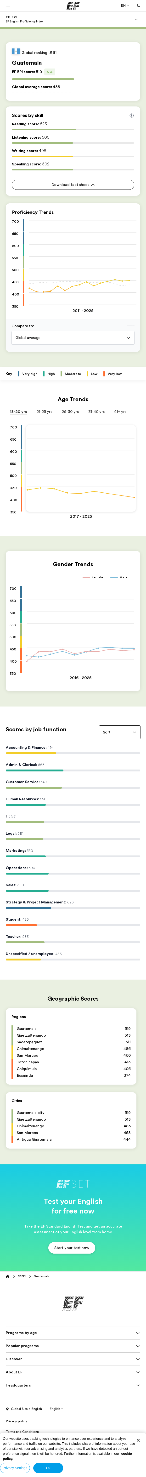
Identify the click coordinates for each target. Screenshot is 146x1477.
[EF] (73, 6)
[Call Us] (138, 6)
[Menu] (136, 19)
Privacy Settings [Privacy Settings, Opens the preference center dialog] (15, 1468)
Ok (48, 1468)
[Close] (138, 1440)
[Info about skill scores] (131, 115)
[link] (24, 19)
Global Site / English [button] (24, 1414)
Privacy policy (16, 1426)
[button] (8, 5)
